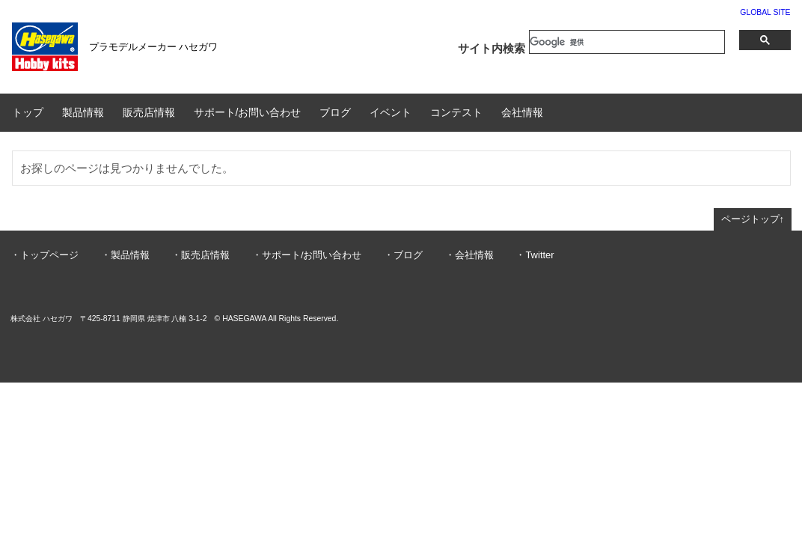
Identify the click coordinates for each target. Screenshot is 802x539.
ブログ (335, 112)
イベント (390, 112)
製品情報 (83, 112)
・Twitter (534, 255)
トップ (27, 112)
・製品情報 (125, 255)
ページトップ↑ (753, 219)
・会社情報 (469, 255)
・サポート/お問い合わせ (307, 255)
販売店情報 (149, 112)
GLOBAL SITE (765, 12)
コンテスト (456, 112)
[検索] (627, 42)
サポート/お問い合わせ (247, 112)
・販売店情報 (200, 255)
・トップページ (44, 255)
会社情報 (522, 112)
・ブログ (403, 255)
